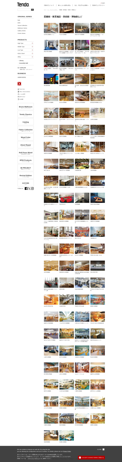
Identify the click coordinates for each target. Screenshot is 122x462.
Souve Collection (22, 25)
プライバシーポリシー (34, 458)
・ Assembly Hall (23, 63)
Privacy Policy (67, 451)
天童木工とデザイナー (98, 5)
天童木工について (49, 5)
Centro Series (21, 33)
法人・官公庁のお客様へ (82, 5)
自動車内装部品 (22, 77)
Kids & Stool (21, 53)
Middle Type (21, 46)
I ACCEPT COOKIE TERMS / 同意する (91, 458)
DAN (19, 23)
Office (19, 57)
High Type (20, 43)
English (103, 3)
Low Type (20, 50)
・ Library (21, 60)
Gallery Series (22, 30)
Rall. (19, 20)
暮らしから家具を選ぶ (64, 5)
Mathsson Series (22, 28)
